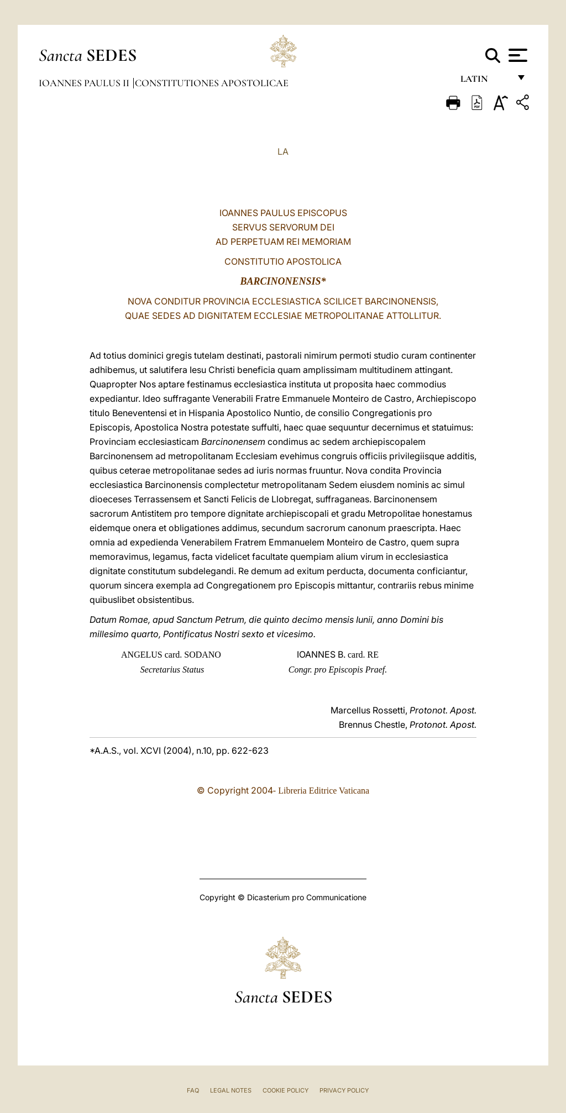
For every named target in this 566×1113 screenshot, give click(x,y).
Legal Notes (230, 1090)
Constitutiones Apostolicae (212, 83)
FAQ (193, 1090)
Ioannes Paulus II (85, 83)
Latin (485, 81)
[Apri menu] (516, 55)
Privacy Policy (344, 1090)
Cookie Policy (285, 1090)
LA (283, 151)
